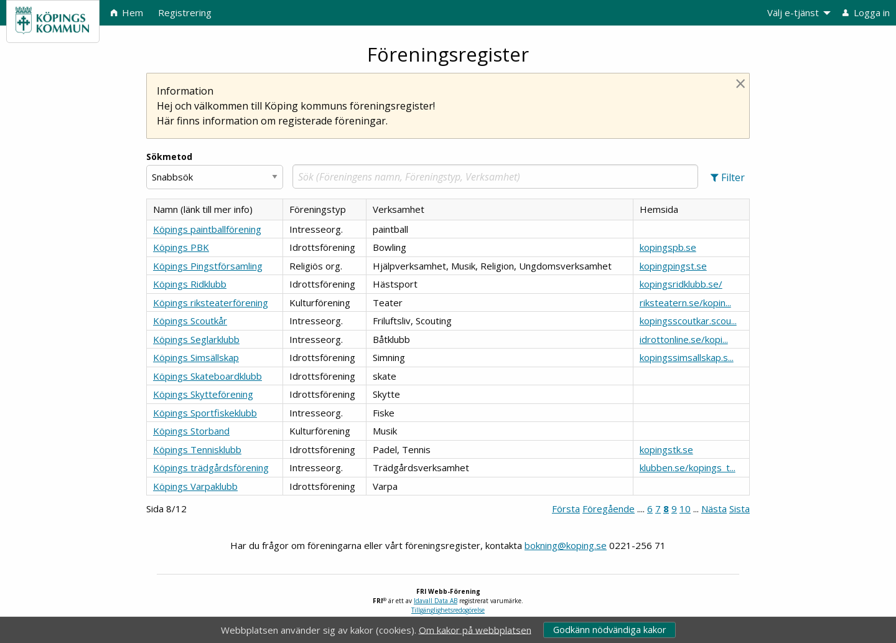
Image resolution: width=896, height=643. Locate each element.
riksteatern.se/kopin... (685, 302)
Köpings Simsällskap (196, 357)
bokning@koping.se (566, 545)
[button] (728, 177)
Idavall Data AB (435, 600)
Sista (739, 508)
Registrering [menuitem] (185, 12)
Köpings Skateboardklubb (207, 376)
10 (685, 508)
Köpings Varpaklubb (195, 486)
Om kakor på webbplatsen (475, 629)
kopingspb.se (668, 247)
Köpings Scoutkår (190, 320)
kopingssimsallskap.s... (687, 357)
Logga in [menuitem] (866, 12)
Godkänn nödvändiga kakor (609, 630)
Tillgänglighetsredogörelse (448, 610)
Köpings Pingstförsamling (208, 266)
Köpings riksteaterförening (210, 302)
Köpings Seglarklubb (196, 339)
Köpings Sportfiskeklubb (205, 412)
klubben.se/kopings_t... (687, 467)
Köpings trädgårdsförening (211, 467)
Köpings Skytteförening (203, 394)
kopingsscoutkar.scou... (688, 320)
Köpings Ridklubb (189, 284)
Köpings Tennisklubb (197, 449)
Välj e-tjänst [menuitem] (793, 12)
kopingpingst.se (673, 266)
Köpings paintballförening (207, 229)
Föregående (608, 508)
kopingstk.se (666, 449)
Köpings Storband (191, 431)
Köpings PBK (181, 247)
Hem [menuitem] (127, 12)
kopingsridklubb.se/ (681, 284)
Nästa (714, 508)
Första (566, 508)
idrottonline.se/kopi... (684, 339)
